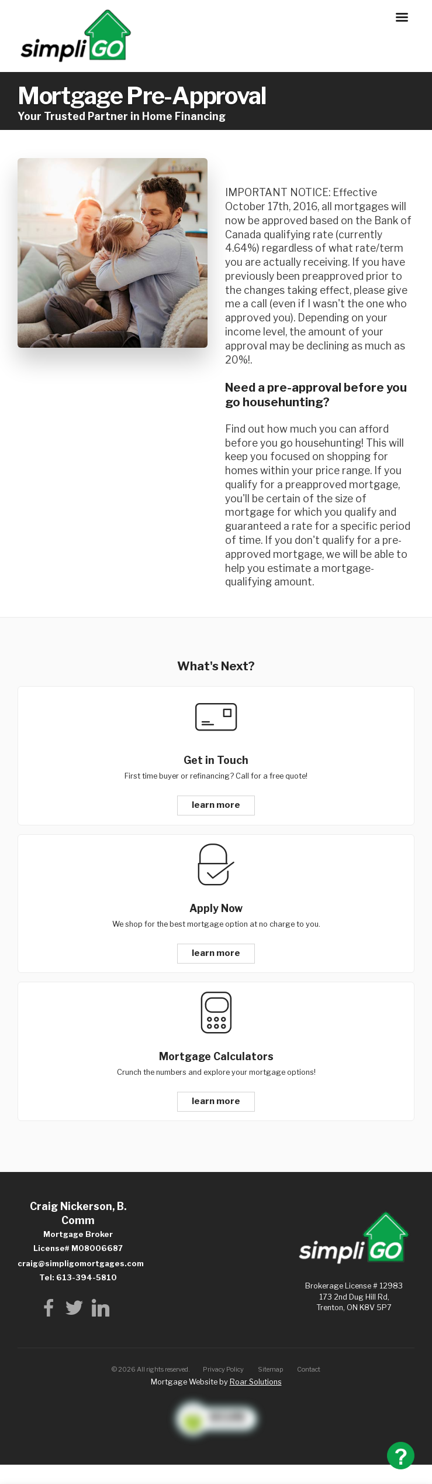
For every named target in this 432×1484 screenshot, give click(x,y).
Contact (308, 1369)
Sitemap (271, 1369)
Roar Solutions (256, 1381)
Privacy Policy (223, 1369)
